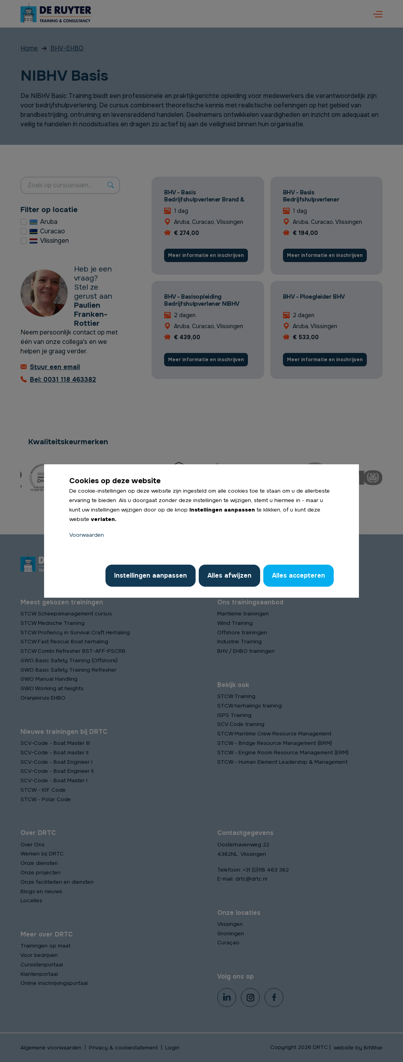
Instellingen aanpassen (150, 575)
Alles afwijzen (229, 575)
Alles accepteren (298, 575)
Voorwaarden (86, 535)
